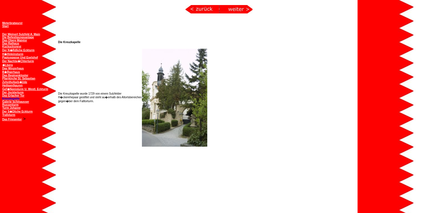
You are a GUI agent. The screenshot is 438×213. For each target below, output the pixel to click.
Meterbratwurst (12, 22)
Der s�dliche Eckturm (17, 111)
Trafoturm (8, 114)
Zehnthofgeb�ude (14, 81)
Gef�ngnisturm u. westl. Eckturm (25, 88)
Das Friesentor (12, 118)
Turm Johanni (11, 107)
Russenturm (10, 104)
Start (5, 25)
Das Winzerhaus (13, 67)
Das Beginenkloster (15, 74)
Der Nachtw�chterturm (18, 60)
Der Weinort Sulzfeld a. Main (21, 33)
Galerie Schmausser (15, 101)
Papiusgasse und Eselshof (20, 56)
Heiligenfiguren (12, 84)
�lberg (7, 64)
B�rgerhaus (11, 71)
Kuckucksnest (11, 46)
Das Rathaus (10, 43)
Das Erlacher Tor (13, 95)
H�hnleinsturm (12, 53)
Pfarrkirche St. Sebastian (18, 77)
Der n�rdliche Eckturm (18, 49)
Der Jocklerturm (13, 91)
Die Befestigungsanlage (18, 36)
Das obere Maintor (14, 39)
